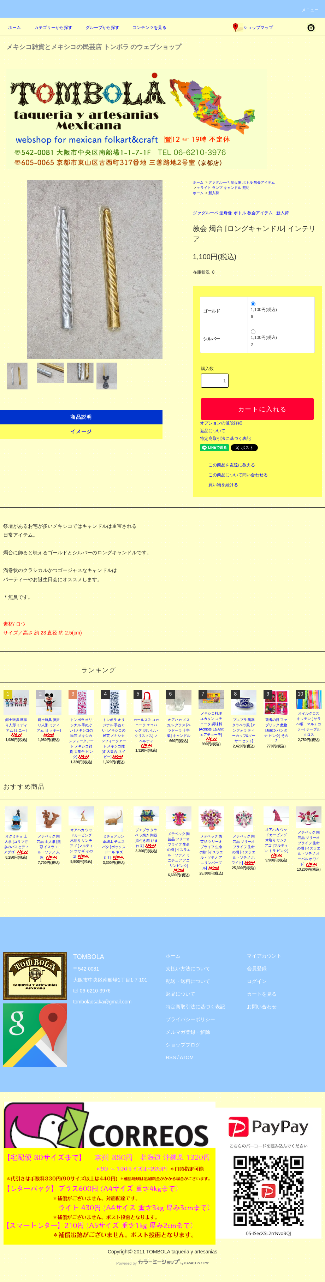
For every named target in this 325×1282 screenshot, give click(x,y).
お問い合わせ (262, 1006)
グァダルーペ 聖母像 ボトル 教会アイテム (241, 182)
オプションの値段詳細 (221, 423)
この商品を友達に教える (227, 465)
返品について (212, 430)
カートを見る (262, 994)
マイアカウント (264, 956)
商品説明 (81, 417)
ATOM (187, 1057)
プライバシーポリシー (190, 1019)
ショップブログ (183, 1045)
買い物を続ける (219, 484)
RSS (171, 1057)
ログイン (257, 981)
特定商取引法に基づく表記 (225, 438)
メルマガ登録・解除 (188, 1032)
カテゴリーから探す (49, 27)
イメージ (81, 431)
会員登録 (257, 968)
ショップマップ (253, 27)
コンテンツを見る (145, 27)
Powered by (162, 1263)
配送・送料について (188, 981)
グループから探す (98, 27)
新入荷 (213, 193)
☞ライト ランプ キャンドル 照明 (223, 188)
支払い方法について (188, 968)
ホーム (14, 27)
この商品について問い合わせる (234, 474)
